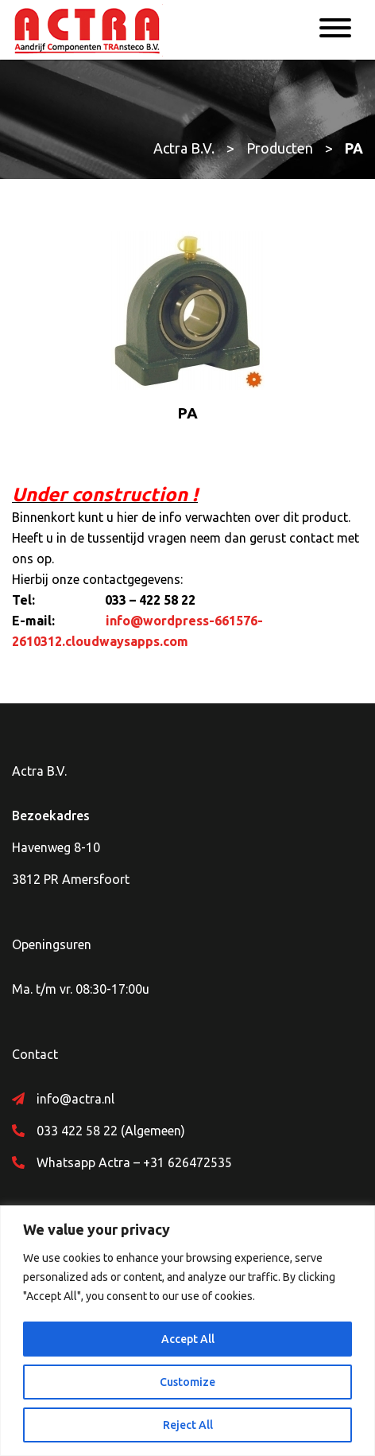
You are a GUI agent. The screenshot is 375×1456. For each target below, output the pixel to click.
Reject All (188, 1425)
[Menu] (335, 30)
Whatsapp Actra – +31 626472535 (134, 1162)
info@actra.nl (75, 1099)
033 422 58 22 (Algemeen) (111, 1130)
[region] (187, 1330)
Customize (187, 1382)
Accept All (188, 1339)
